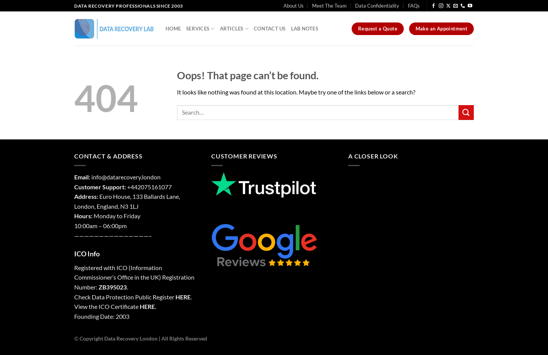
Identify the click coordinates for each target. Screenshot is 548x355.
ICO (121, 267)
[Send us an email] (455, 6)
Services (200, 28)
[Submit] (466, 112)
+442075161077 (149, 186)
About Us (294, 6)
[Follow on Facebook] (433, 6)
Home (173, 29)
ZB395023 (113, 287)
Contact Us (270, 29)
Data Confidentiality (377, 6)
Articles (234, 28)
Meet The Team (329, 6)
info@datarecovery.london (126, 177)
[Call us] (462, 6)
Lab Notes (304, 29)
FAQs (414, 6)
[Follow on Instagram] (441, 6)
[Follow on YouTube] (470, 6)
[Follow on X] (448, 6)
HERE (183, 297)
